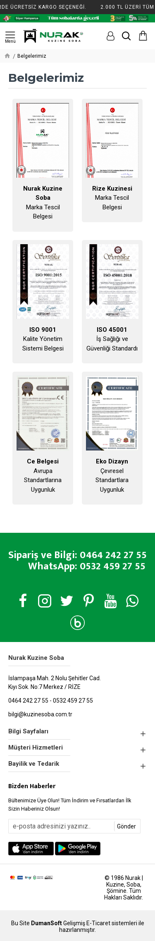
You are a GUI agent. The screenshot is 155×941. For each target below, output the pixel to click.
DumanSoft (46, 923)
